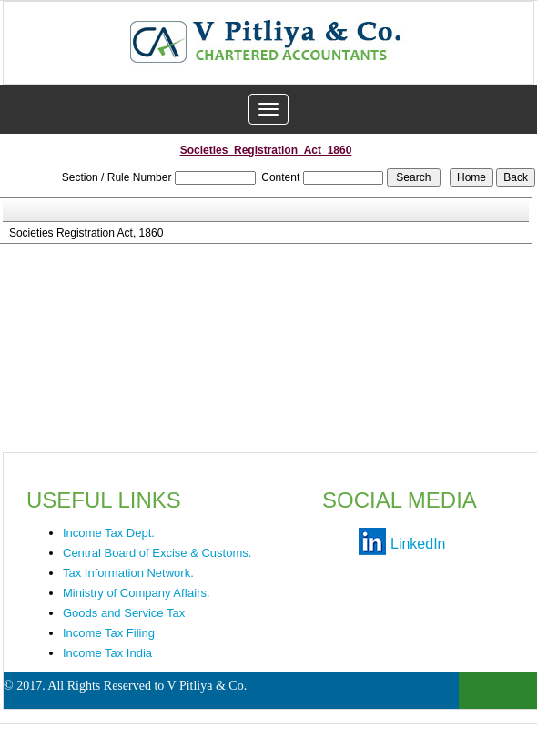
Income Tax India (107, 653)
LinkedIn (418, 543)
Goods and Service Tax (124, 613)
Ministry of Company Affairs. (136, 593)
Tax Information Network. (128, 573)
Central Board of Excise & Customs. (157, 553)
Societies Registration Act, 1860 (86, 233)
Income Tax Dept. (109, 533)
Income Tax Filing (109, 633)
